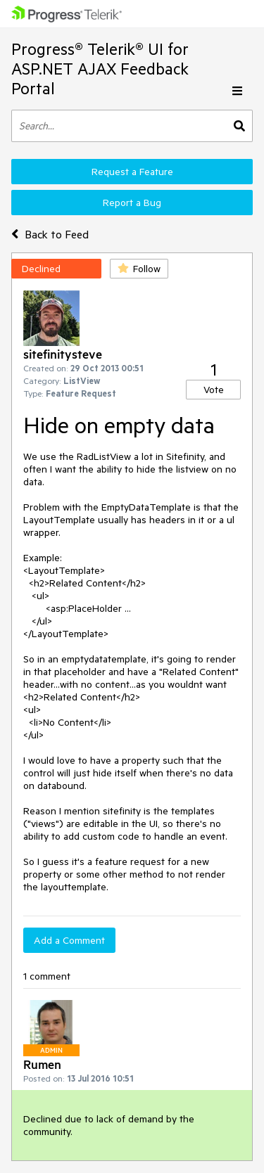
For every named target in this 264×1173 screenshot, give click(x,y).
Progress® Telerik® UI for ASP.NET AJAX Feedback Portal (100, 68)
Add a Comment (69, 940)
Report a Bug (132, 202)
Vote (213, 389)
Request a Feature (132, 171)
